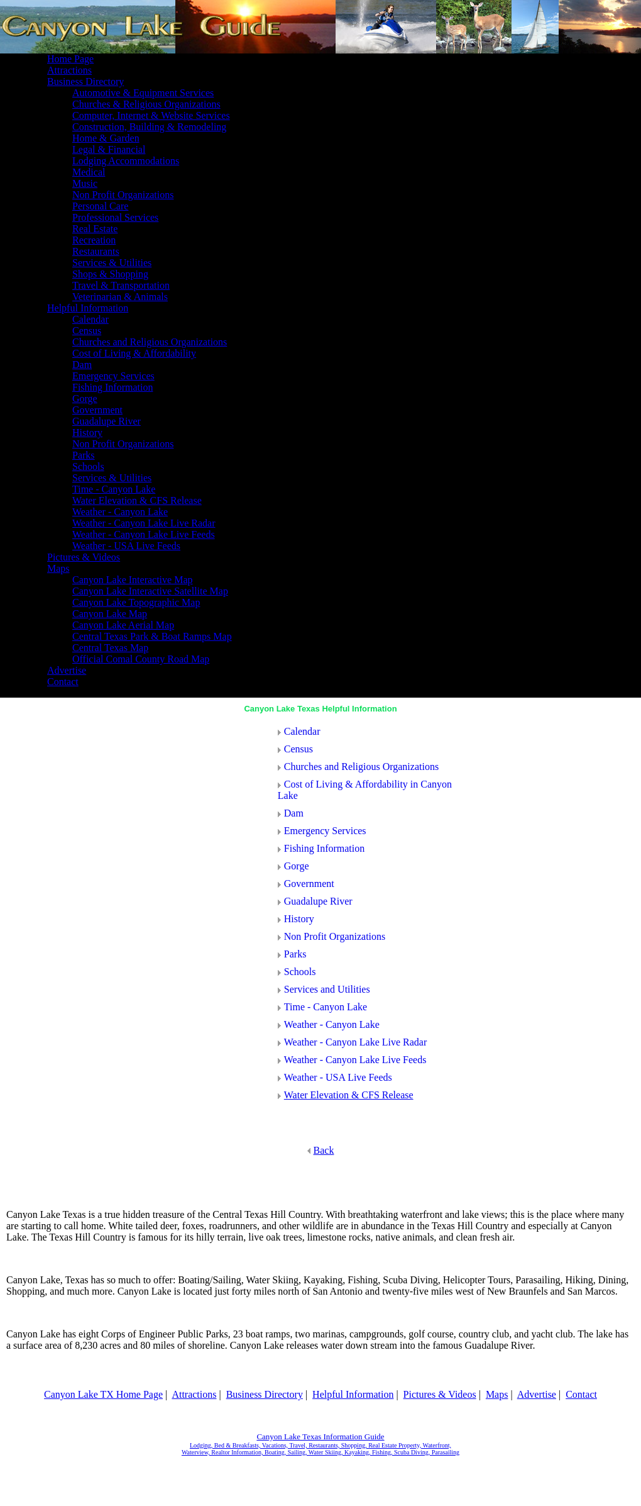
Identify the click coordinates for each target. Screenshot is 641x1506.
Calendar (299, 731)
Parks (292, 954)
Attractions (194, 1394)
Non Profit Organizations (331, 936)
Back (320, 1150)
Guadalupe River (315, 901)
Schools (297, 971)
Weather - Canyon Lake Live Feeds (352, 1059)
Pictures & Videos (439, 1394)
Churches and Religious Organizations (358, 766)
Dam (291, 813)
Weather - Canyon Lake (329, 1024)
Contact (581, 1394)
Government (306, 883)
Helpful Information (352, 1394)
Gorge (293, 866)
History (296, 918)
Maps (497, 1394)
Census (295, 749)
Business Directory (264, 1394)
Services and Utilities (324, 989)
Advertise (536, 1394)
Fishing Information (321, 848)
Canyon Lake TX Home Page (103, 1394)
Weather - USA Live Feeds (335, 1077)
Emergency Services (322, 830)
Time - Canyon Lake (322, 1006)
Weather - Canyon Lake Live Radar (352, 1042)
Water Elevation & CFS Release (349, 1095)
